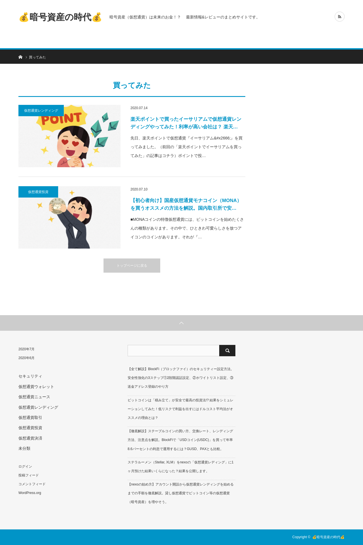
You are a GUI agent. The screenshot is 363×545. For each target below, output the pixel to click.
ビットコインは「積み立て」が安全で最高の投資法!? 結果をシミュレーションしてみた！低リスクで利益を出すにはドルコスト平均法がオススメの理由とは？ (180, 409)
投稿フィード (28, 475)
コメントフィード (32, 484)
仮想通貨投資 (38, 192)
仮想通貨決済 (30, 438)
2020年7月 (26, 349)
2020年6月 (26, 358)
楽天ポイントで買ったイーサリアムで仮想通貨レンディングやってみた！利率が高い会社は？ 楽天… (185, 123)
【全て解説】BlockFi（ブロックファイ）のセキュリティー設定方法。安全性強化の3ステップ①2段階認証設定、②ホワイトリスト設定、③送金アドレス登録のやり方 (181, 378)
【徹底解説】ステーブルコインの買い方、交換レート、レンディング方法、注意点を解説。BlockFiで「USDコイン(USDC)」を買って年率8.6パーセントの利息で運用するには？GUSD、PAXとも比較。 (180, 440)
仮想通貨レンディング (41, 111)
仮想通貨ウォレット (36, 386)
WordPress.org (29, 493)
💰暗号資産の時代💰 (60, 17)
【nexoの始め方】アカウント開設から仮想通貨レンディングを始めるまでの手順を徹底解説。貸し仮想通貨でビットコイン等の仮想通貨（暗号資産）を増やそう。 (181, 493)
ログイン (25, 466)
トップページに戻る (132, 266)
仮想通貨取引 (30, 417)
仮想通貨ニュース (34, 397)
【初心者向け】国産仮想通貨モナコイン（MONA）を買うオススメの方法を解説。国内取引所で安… (186, 204)
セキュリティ (30, 376)
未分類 (24, 448)
